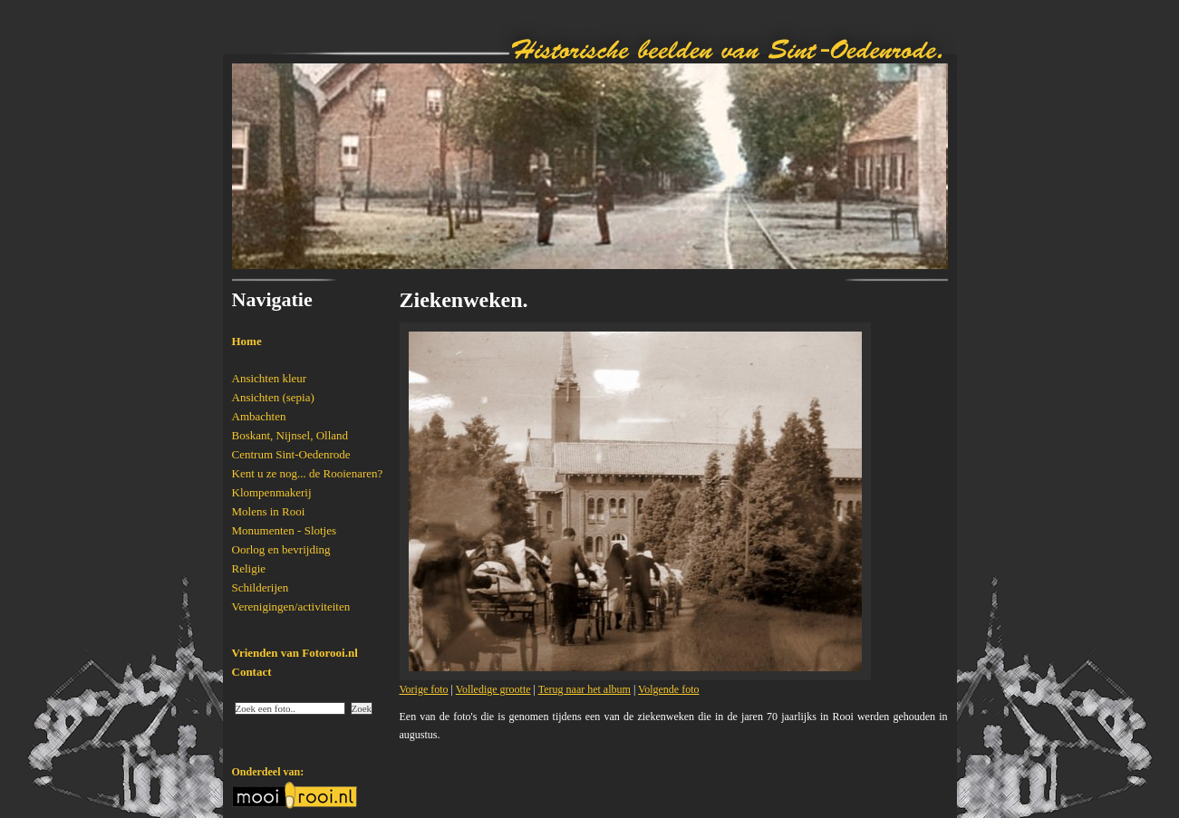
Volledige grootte (493, 689)
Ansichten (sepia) (273, 397)
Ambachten (259, 416)
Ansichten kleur (269, 378)
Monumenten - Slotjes (284, 530)
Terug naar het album (584, 689)
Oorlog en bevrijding (281, 549)
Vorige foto (424, 689)
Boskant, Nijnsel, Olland (290, 435)
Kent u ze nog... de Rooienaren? (307, 473)
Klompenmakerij (272, 492)
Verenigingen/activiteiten (291, 606)
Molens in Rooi (268, 511)
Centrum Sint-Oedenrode (291, 454)
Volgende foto (668, 689)
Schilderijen (260, 587)
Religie (249, 568)
